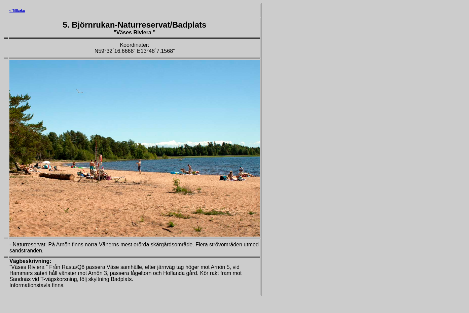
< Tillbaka (17, 10)
